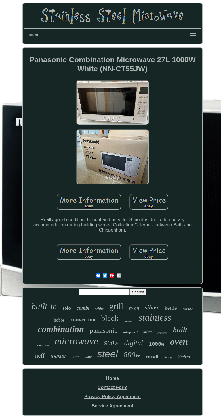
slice (147, 331)
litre (75, 357)
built (180, 330)
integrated (130, 332)
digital (133, 343)
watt (88, 357)
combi (83, 308)
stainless (155, 317)
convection (83, 320)
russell (152, 357)
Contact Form (112, 387)
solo (67, 308)
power (128, 321)
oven (179, 341)
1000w (156, 344)
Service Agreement (112, 405)
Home (112, 378)
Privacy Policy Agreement (112, 396)
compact (162, 332)
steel (107, 353)
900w (111, 343)
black (110, 318)
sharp (168, 357)
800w (131, 354)
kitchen (184, 357)
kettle (171, 308)
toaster (58, 356)
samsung (43, 345)
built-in (44, 306)
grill (116, 306)
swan (134, 308)
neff (40, 355)
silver (152, 307)
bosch (187, 309)
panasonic (103, 330)
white (99, 309)
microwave (76, 341)
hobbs (59, 320)
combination (61, 329)
